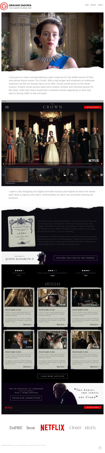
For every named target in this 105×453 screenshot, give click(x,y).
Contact (100, 5)
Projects (93, 5)
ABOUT (87, 5)
